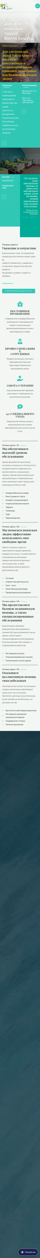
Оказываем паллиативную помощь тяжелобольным (19, 676)
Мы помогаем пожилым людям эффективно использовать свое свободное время (19, 536)
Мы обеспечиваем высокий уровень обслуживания (15, 452)
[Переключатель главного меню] (37, 6)
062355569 (7, 180)
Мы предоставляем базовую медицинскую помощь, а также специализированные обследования (18, 612)
